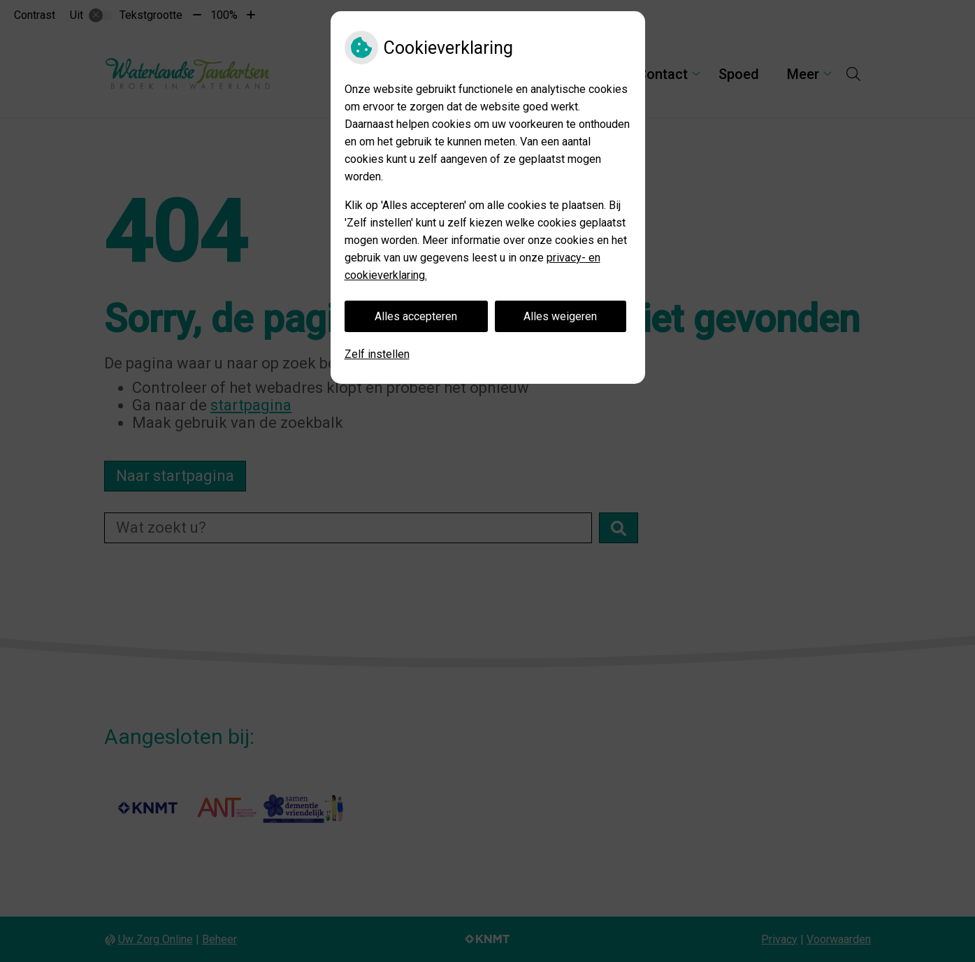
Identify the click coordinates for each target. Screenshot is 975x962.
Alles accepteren (416, 316)
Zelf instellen (377, 354)
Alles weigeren (560, 316)
